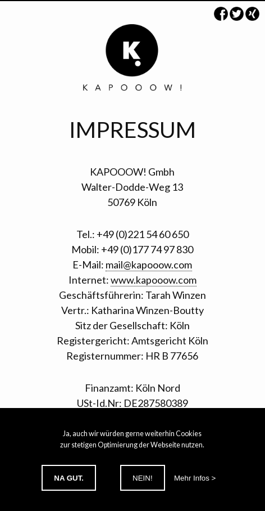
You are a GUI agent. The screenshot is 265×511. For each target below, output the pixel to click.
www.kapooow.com (154, 280)
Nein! (142, 478)
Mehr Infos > (195, 478)
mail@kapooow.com (149, 264)
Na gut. (69, 478)
